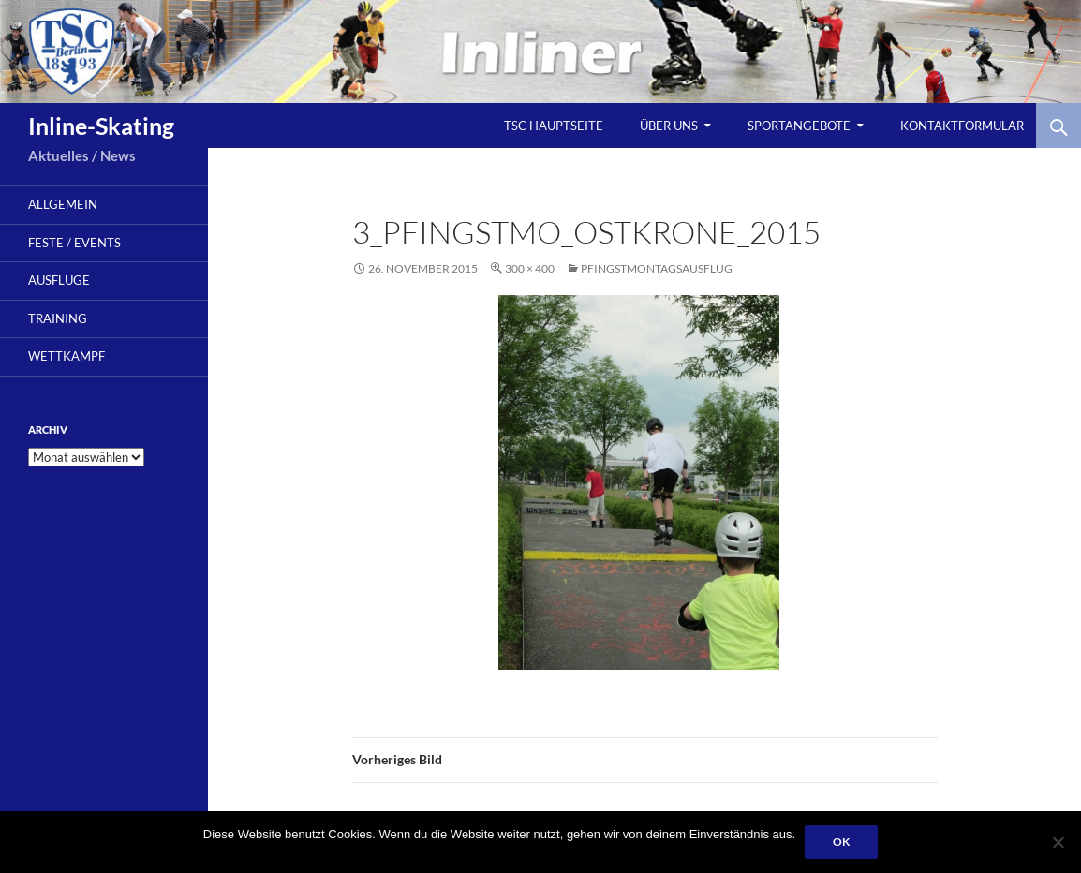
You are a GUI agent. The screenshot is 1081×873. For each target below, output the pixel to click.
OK (841, 842)
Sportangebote (799, 125)
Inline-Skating (101, 125)
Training (57, 318)
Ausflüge (59, 280)
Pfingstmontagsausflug (657, 268)
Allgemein (62, 204)
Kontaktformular (962, 125)
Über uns (669, 125)
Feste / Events (74, 242)
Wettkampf (66, 355)
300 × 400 (530, 268)
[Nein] (1057, 842)
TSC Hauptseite (553, 125)
